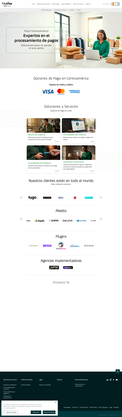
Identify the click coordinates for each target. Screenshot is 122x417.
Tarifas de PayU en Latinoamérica (80, 385)
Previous (21, 197)
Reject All (36, 412)
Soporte (59, 379)
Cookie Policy (93, 407)
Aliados (79, 10)
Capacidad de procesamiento (7, 397)
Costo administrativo (81, 379)
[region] (29, 408)
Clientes (71, 10)
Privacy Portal (83, 407)
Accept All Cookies (49, 412)
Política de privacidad (45, 385)
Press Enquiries (103, 407)
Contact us (75, 407)
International (106, 4)
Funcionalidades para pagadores (9, 392)
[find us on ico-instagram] (110, 380)
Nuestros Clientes (26, 379)
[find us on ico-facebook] (113, 380)
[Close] (55, 402)
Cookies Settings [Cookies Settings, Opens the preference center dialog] (11, 412)
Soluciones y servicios (60, 10)
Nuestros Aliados (25, 385)
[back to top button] (118, 371)
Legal (40, 379)
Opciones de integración (9, 385)
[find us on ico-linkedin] (107, 380)
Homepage (67, 407)
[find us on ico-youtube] (117, 380)
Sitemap (116, 407)
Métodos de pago (46, 10)
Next (100, 197)
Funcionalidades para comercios (9, 388)
